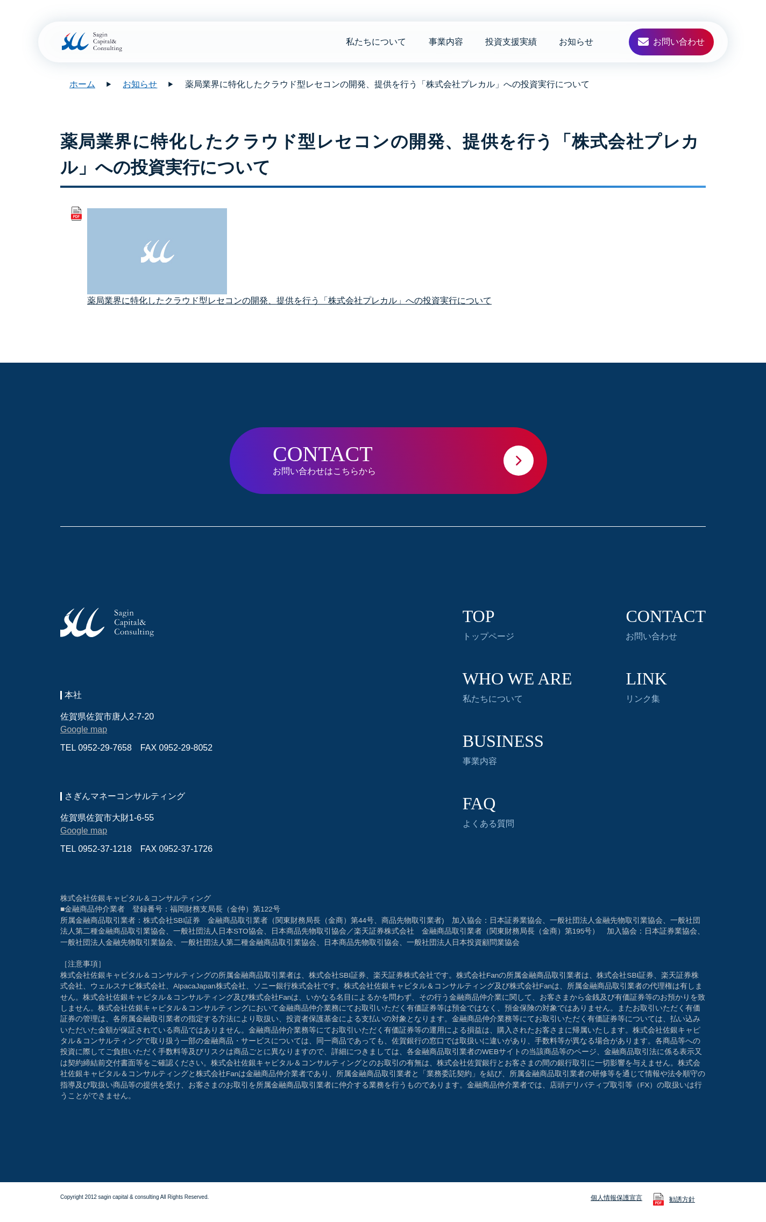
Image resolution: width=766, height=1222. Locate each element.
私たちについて (376, 41)
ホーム (82, 84)
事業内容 (446, 41)
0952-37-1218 (105, 848)
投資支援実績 (511, 41)
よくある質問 (488, 811)
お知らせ (576, 41)
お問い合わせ (666, 624)
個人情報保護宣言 (616, 1198)
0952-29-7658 (105, 747)
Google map (83, 729)
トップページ (488, 624)
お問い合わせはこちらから (410, 459)
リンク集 (646, 686)
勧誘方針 (682, 1199)
